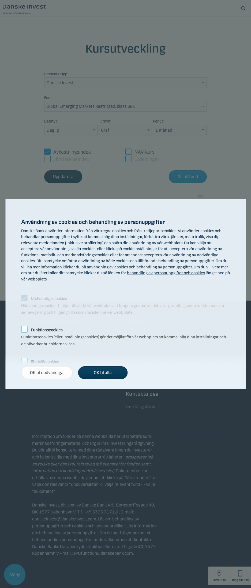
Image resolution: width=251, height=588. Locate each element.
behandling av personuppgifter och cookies (166, 273)
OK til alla (103, 372)
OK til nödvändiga (46, 372)
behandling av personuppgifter (164, 267)
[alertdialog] (125, 294)
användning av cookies (107, 267)
